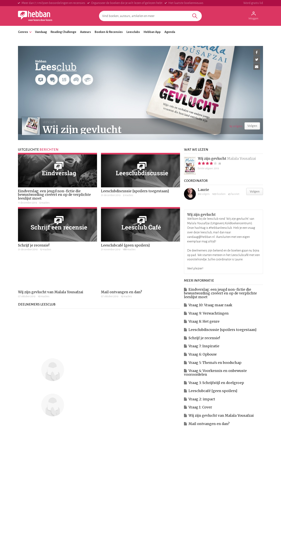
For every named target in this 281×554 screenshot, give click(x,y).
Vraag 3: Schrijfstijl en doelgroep (216, 383)
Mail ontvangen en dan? (121, 292)
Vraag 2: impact (202, 399)
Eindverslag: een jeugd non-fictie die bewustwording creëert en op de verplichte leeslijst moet (54, 195)
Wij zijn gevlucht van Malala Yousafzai (50, 292)
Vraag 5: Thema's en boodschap (215, 363)
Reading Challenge (63, 32)
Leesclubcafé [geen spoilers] (125, 245)
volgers (235, 126)
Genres (23, 32)
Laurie (203, 190)
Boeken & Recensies (109, 32)
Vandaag (41, 32)
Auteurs (85, 32)
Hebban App (152, 32)
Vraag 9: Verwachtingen (209, 313)
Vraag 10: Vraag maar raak (210, 305)
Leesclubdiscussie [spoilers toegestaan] (135, 191)
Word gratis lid (253, 3)
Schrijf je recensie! (33, 245)
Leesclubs (133, 32)
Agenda (169, 32)
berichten (49, 149)
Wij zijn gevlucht (212, 158)
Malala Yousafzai (241, 158)
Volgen (252, 125)
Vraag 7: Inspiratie (204, 346)
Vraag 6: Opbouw (203, 354)
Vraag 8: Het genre (204, 321)
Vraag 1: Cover (200, 407)
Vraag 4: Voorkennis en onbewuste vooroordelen (215, 373)
